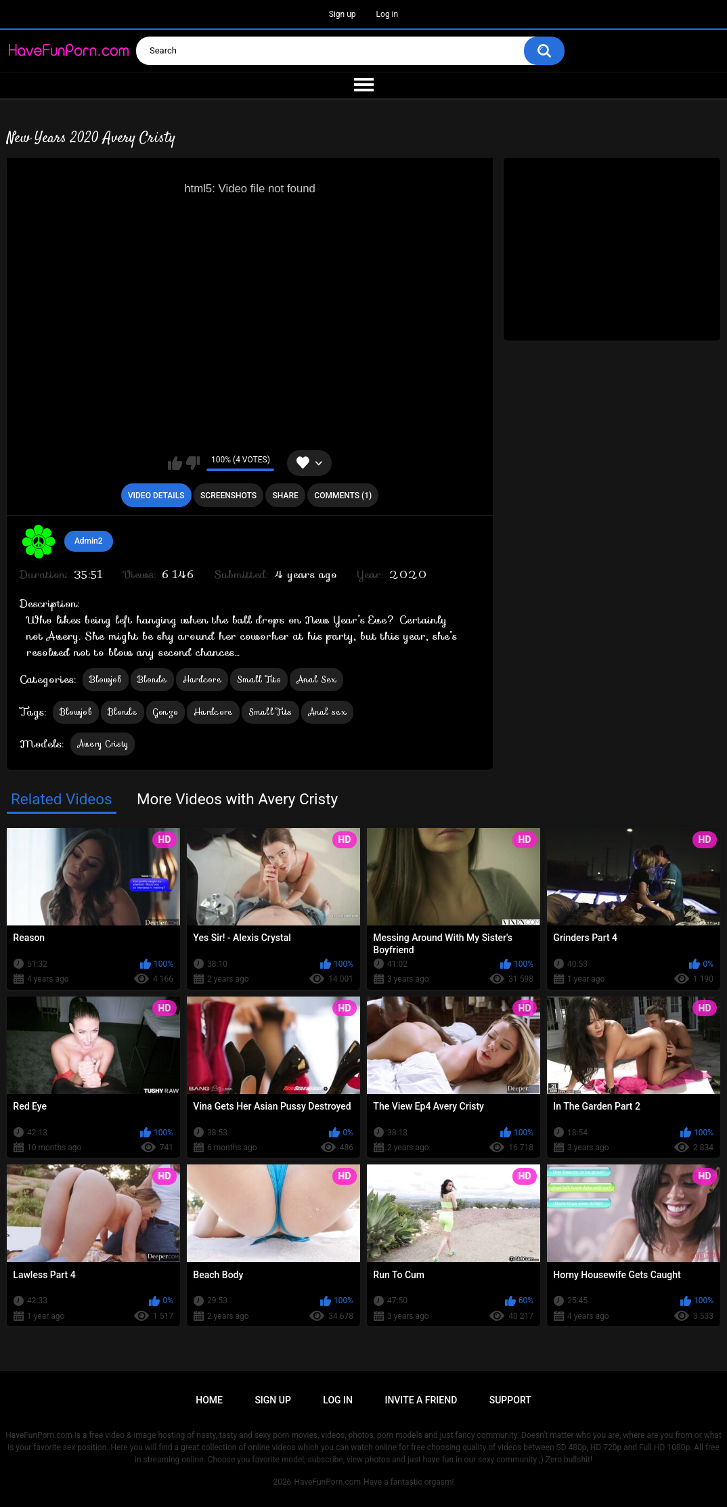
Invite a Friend (420, 1400)
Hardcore (202, 679)
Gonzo (166, 711)
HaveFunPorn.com (327, 1482)
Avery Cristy (103, 743)
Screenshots (228, 495)
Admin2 (88, 541)
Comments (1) (343, 495)
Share (286, 495)
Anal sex (327, 711)
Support (510, 1400)
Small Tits (259, 679)
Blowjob (105, 679)
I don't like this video (192, 463)
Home (209, 1400)
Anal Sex (316, 679)
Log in (387, 14)
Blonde (152, 679)
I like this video (175, 463)
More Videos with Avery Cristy (237, 799)
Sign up (342, 14)
